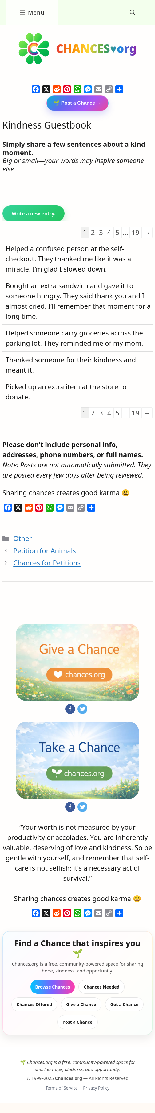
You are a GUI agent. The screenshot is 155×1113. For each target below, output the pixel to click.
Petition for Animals (44, 550)
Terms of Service (62, 1088)
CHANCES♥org (96, 48)
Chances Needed (101, 987)
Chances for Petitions (47, 562)
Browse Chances (52, 987)
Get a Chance (124, 1004)
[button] (132, 12)
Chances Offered (34, 1004)
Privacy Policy (96, 1088)
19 (135, 232)
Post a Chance (77, 1022)
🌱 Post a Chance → (77, 103)
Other (22, 538)
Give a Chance (81, 1004)
